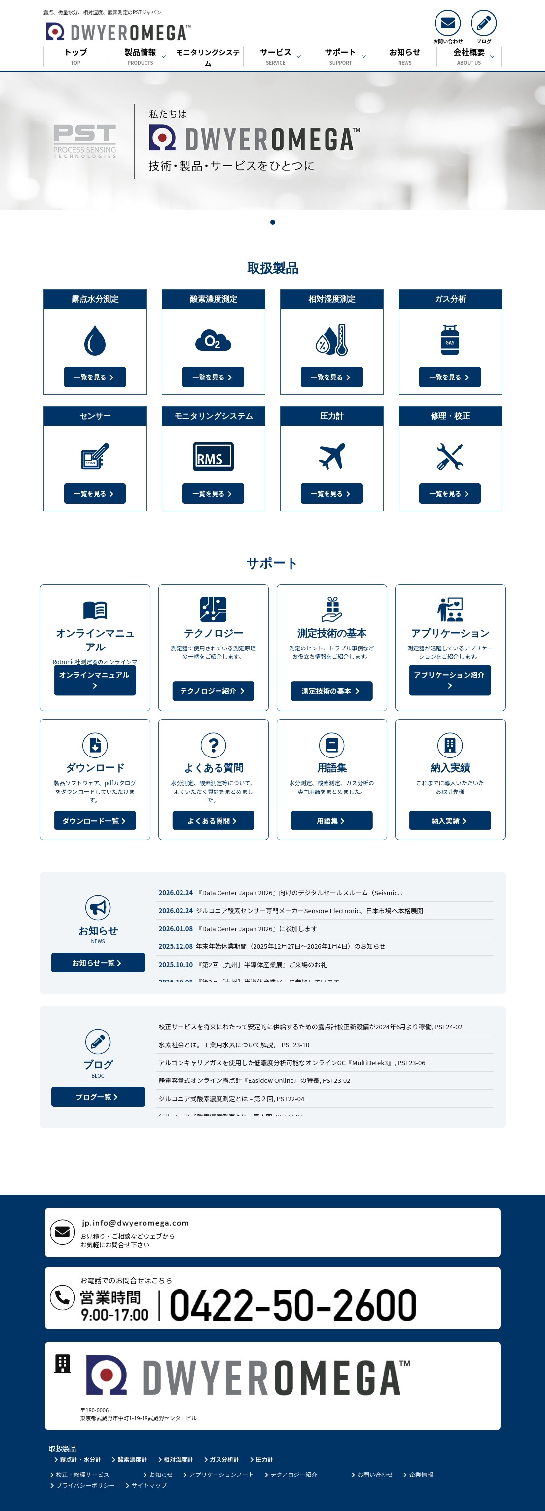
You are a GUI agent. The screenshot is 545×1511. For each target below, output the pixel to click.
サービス (276, 57)
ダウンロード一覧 (95, 820)
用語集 (332, 820)
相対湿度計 (174, 1436)
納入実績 (450, 820)
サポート (340, 57)
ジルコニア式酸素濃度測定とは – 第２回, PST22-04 (232, 1098)
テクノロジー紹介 (213, 690)
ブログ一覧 (98, 1096)
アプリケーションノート (218, 1451)
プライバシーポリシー (82, 1462)
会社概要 (469, 57)
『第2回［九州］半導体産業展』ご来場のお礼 (243, 964)
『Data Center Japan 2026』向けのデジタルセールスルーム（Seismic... (281, 892)
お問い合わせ (371, 1451)
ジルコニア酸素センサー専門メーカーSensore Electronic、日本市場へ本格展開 (291, 910)
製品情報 (140, 57)
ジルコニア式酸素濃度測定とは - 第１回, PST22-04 (231, 1116)
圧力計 (261, 1436)
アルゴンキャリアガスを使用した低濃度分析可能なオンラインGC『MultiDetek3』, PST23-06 (292, 1062)
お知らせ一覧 (97, 962)
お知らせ (404, 57)
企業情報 (417, 1451)
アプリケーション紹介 (450, 680)
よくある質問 (213, 820)
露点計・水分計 (77, 1436)
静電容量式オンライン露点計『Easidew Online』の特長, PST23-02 (255, 1080)
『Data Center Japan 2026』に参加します (238, 928)
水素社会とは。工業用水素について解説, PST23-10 (234, 1044)
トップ (76, 57)
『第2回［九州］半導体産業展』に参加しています (249, 982)
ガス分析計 (220, 1436)
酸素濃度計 (128, 1436)
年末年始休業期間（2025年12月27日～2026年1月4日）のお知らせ (272, 946)
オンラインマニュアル (95, 680)
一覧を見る (95, 377)
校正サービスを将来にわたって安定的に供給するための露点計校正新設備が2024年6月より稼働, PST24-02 (311, 1026)
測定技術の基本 (331, 690)
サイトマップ (145, 1462)
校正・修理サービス (79, 1451)
